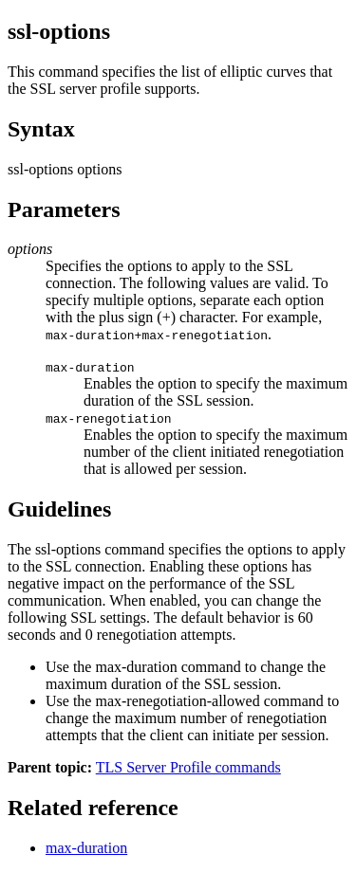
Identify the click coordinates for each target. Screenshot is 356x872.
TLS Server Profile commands (188, 767)
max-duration (86, 848)
